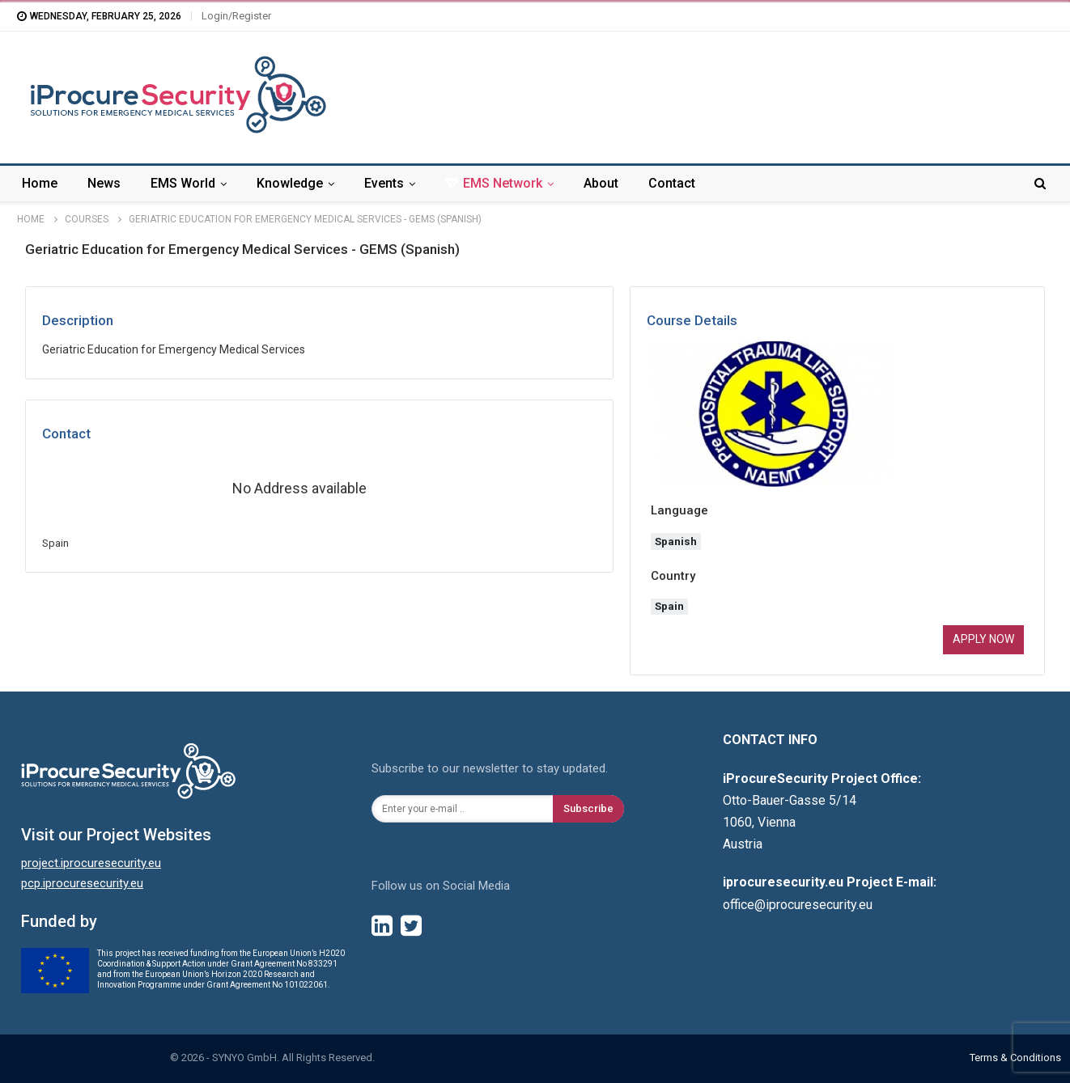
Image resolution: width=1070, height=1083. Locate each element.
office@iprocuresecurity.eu (798, 904)
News (104, 183)
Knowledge (290, 183)
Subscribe (588, 808)
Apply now (983, 638)
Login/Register (236, 16)
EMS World (183, 183)
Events (384, 183)
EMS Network (493, 183)
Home (39, 183)
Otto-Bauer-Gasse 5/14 (789, 800)
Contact (671, 183)
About (601, 183)
